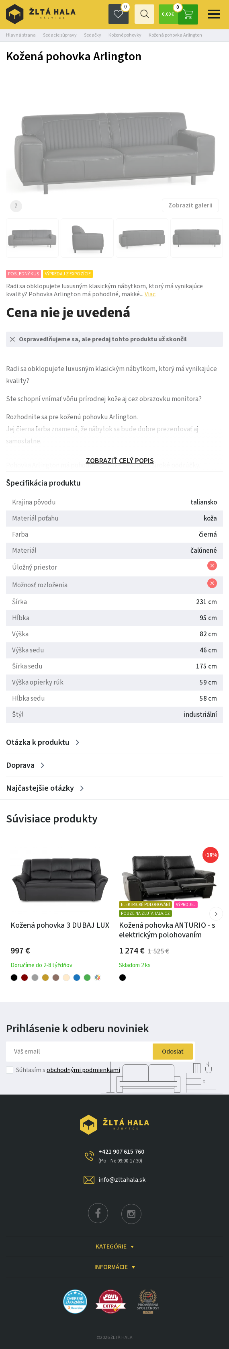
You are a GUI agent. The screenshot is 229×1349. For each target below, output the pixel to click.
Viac (150, 294)
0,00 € (179, 14)
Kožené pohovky (124, 35)
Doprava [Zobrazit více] (20, 765)
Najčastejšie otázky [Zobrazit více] (40, 788)
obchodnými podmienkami (83, 1070)
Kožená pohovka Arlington (175, 35)
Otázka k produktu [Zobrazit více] (38, 742)
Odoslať (170, 1051)
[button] (216, 914)
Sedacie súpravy (60, 35)
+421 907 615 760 (121, 1156)
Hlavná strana (21, 35)
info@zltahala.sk (121, 1179)
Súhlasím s (68, 1070)
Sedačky (92, 35)
